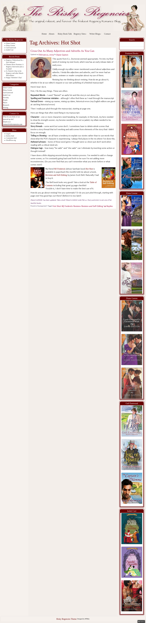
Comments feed (11, 138)
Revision (77, 206)
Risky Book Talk (65, 34)
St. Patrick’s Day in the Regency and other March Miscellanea (14, 73)
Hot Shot (89, 169)
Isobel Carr (10, 50)
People (5, 100)
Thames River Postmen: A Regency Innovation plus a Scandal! (15, 67)
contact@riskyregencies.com (12, 124)
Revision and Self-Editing (56, 175)
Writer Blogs (95, 34)
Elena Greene (10, 45)
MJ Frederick (59, 169)
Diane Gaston (10, 43)
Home (44, 34)
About (52, 34)
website (39, 200)
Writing (5, 107)
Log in (8, 134)
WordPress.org (11, 140)
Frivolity (6, 97)
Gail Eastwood (11, 48)
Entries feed (10, 136)
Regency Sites (80, 34)
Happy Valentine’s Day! (14, 77)
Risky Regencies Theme (66, 619)
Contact (107, 34)
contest (75, 200)
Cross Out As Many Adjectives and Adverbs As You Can (62, 51)
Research (6, 105)
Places (5, 102)
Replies (108, 206)
